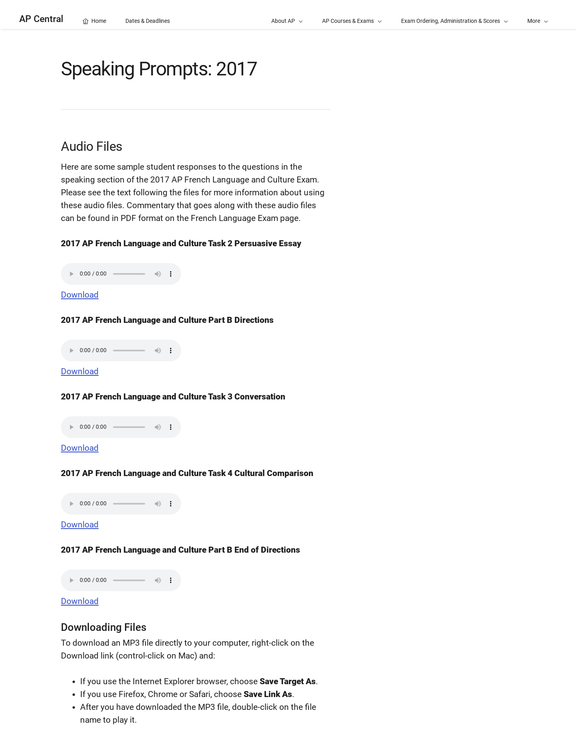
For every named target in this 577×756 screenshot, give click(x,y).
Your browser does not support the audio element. (121, 274)
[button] (538, 14)
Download (80, 295)
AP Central (41, 19)
